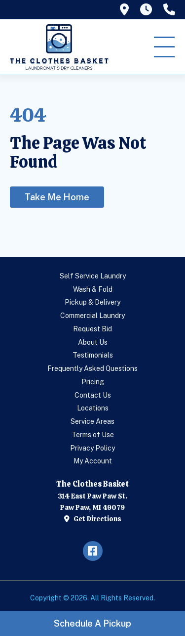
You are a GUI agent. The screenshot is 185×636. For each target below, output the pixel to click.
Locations (93, 408)
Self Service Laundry (93, 276)
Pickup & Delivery (92, 302)
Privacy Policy (92, 448)
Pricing (92, 382)
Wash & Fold (92, 289)
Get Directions (92, 518)
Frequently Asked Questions (92, 368)
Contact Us (92, 395)
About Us (93, 342)
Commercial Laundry (92, 315)
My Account (93, 461)
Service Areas (92, 421)
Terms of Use (93, 435)
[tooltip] (124, 9)
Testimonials (93, 355)
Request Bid (92, 329)
